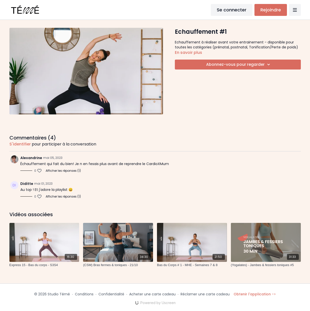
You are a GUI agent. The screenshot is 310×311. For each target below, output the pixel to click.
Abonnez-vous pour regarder (239, 65)
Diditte (26, 183)
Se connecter (232, 10)
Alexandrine (31, 157)
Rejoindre (270, 10)
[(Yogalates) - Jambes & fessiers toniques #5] (266, 265)
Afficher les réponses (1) (63, 171)
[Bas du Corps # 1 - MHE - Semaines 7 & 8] (192, 265)
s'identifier (20, 144)
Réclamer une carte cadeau (205, 294)
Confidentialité (111, 294)
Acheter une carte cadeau (152, 294)
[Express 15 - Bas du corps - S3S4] (44, 265)
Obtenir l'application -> (255, 294)
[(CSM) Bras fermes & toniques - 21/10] (118, 265)
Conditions (84, 294)
